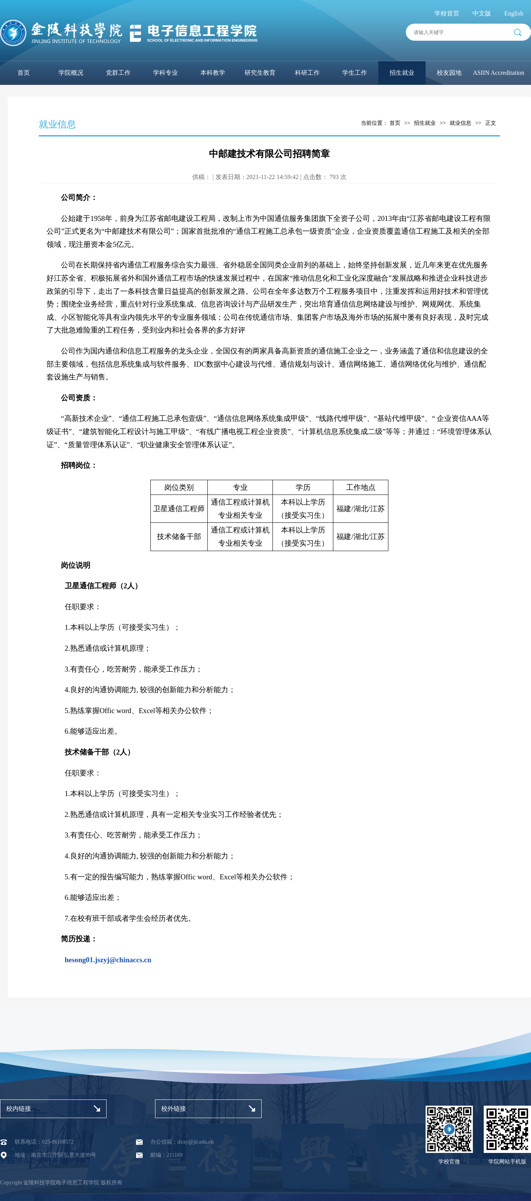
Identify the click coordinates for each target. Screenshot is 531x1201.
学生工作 (354, 72)
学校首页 (446, 13)
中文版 (481, 13)
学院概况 (71, 72)
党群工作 (118, 72)
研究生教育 (260, 72)
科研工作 (307, 72)
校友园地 (449, 72)
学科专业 (165, 72)
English (513, 13)
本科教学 (212, 72)
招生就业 (402, 72)
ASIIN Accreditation (498, 72)
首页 (23, 72)
